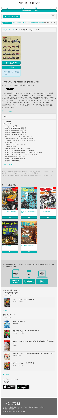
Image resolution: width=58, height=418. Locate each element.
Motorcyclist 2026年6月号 (7, 245)
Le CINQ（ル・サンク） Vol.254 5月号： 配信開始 (28, 22)
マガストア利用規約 (8, 407)
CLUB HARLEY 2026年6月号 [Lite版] (28, 212)
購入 (10, 217)
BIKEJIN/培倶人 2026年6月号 (27, 245)
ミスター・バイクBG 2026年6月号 (9, 211)
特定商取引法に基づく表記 (36, 407)
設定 (36, 8)
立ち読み (11, 67)
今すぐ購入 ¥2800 (11, 63)
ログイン (8, 8)
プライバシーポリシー (22, 407)
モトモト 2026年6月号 (45, 211)
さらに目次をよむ (9, 164)
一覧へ (6, 310)
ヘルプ (49, 8)
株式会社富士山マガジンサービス (17, 409)
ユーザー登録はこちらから (29, 10)
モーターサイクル (7, 111)
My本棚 (22, 8)
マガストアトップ (8, 30)
